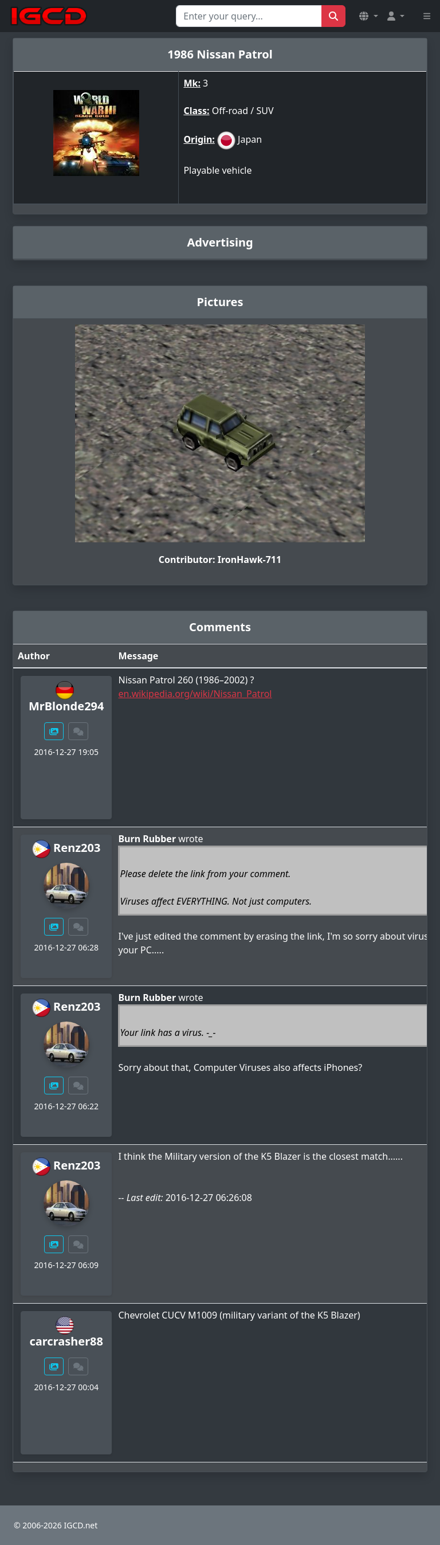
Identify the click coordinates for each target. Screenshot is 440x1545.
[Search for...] (249, 16)
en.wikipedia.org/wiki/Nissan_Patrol (195, 693)
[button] (368, 16)
